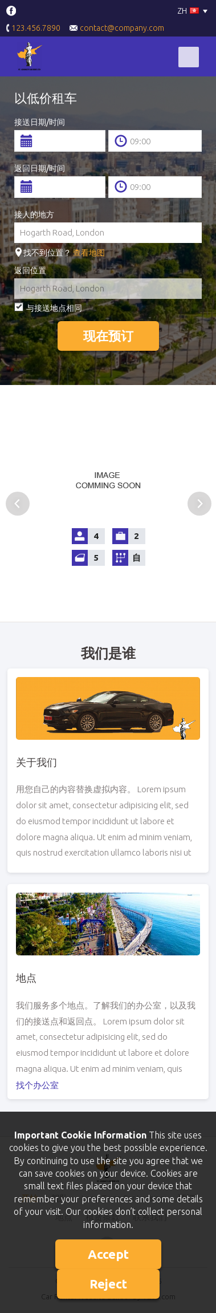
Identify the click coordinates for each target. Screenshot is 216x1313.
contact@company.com (116, 28)
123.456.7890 (33, 28)
